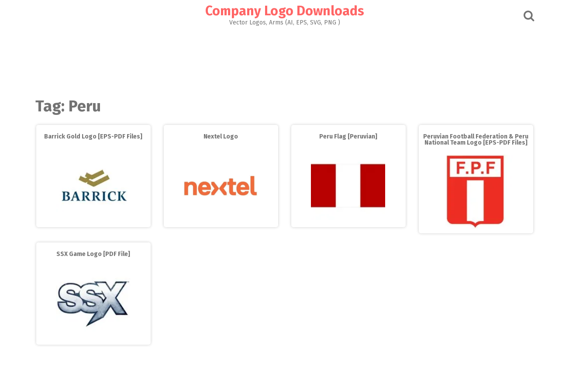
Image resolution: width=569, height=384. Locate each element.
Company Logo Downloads (284, 11)
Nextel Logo (220, 136)
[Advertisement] (285, 59)
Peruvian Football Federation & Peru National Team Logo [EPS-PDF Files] (475, 139)
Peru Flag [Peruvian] (348, 136)
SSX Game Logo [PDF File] (93, 254)
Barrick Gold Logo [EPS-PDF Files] (93, 136)
